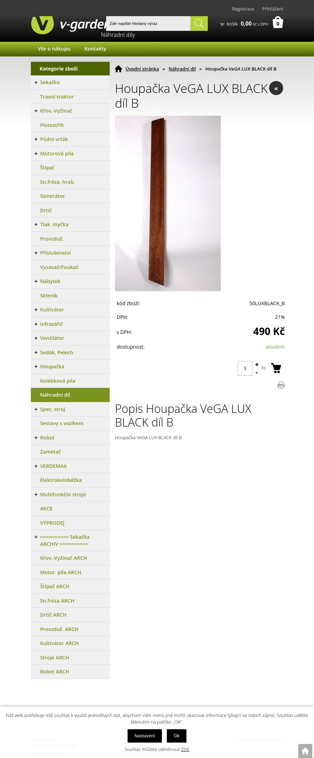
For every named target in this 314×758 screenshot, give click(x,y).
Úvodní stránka (142, 69)
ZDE (185, 749)
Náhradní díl (182, 69)
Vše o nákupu (54, 48)
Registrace (243, 9)
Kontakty (95, 48)
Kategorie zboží (59, 68)
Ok (177, 735)
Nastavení (145, 735)
